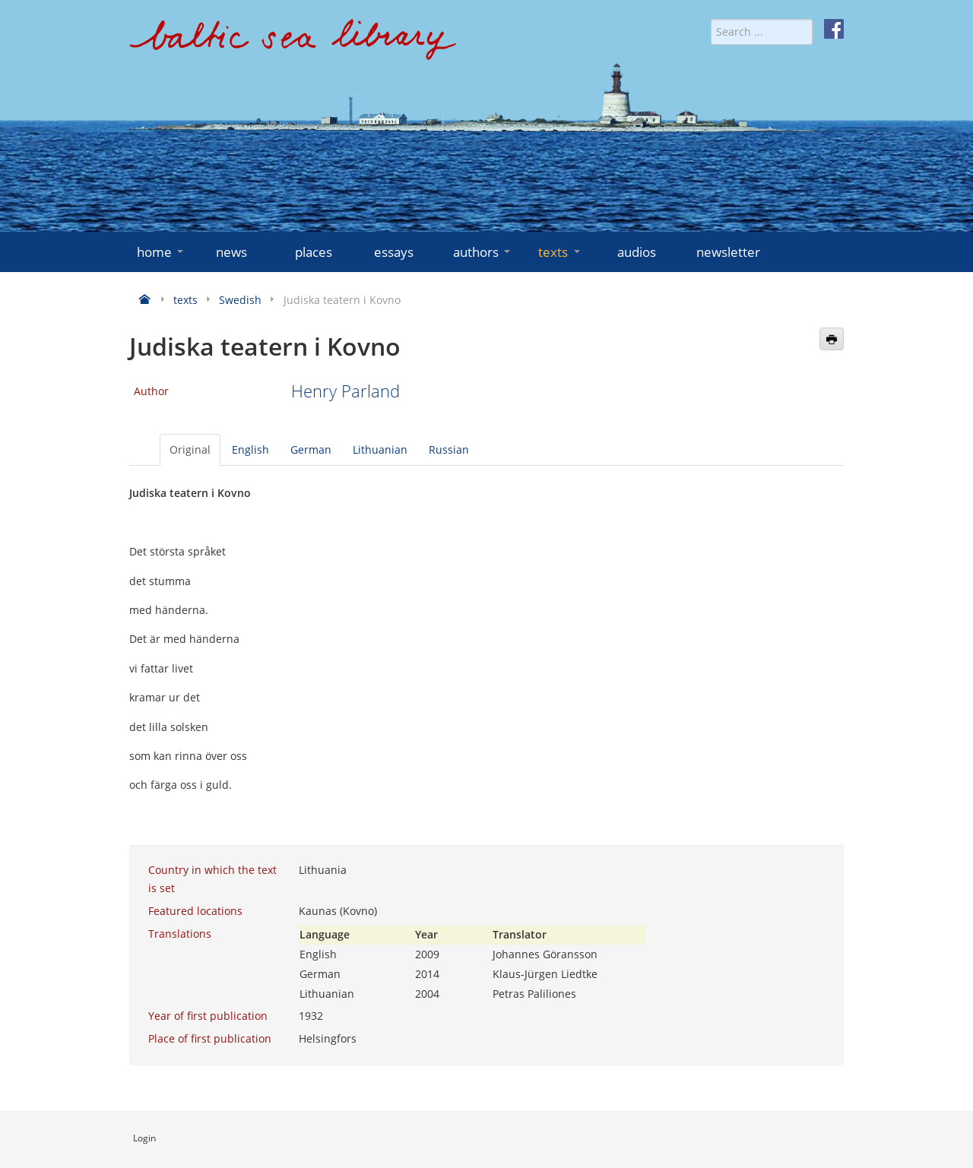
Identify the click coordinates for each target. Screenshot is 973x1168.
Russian (449, 449)
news (231, 252)
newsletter (728, 252)
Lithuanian (380, 449)
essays (394, 252)
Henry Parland (345, 391)
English (250, 449)
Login (144, 1138)
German (310, 449)
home (161, 251)
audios (636, 252)
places (313, 252)
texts (560, 251)
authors (483, 251)
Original (190, 449)
